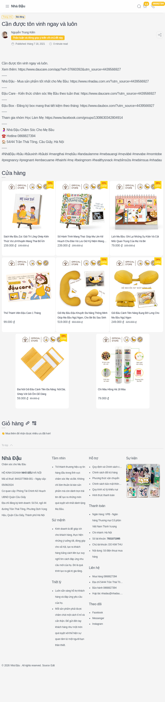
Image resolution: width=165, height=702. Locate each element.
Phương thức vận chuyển (107, 477)
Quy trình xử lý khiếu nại (107, 489)
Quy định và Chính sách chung (106, 466)
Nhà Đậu (18, 6)
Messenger (99, 635)
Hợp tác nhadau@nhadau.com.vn (107, 611)
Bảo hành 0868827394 (106, 605)
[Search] (139, 6)
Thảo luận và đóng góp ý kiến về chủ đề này (40, 37)
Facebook (98, 629)
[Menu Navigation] (7, 6)
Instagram (98, 641)
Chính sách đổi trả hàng (106, 472)
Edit (62, 695)
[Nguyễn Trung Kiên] (26, 32)
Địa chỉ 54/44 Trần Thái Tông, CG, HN (107, 600)
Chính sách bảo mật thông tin (106, 483)
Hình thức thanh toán (105, 494)
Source (54, 695)
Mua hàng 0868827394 (107, 593)
